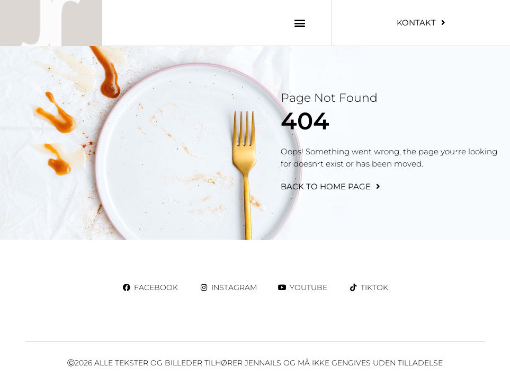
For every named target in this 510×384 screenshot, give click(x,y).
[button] (300, 22)
